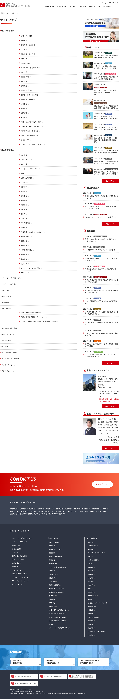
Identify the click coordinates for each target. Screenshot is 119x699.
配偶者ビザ (52, 624)
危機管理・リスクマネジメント (97, 603)
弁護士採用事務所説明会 (17, 661)
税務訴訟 (91, 574)
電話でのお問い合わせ (9, 352)
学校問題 (52, 581)
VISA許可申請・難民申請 (57, 617)
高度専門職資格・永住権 (57, 621)
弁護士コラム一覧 (18, 559)
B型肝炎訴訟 (53, 564)
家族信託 (52, 603)
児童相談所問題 (54, 585)
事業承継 (91, 621)
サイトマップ (16, 570)
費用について (16, 545)
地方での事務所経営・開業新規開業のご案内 (89, 661)
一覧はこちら (109, 181)
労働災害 (52, 560)
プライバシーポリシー (9, 365)
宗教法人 (91, 635)
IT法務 (90, 564)
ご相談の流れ (92, 6)
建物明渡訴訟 (92, 596)
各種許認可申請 (93, 617)
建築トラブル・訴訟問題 (57, 589)
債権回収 (91, 599)
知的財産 (91, 585)
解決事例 (15, 567)
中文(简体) (111, 3)
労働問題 (52, 546)
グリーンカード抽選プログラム (59, 628)
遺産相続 (52, 571)
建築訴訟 (91, 592)
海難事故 (52, 599)
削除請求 (52, 578)
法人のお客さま (61, 6)
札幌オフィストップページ (19, 531)
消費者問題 (52, 574)
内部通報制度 (92, 606)
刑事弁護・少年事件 (55, 549)
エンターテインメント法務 (96, 631)
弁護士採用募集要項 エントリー (54, 661)
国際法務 (91, 614)
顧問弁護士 (91, 542)
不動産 (90, 589)
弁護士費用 (82, 6)
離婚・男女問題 (54, 542)
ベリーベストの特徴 (104, 6)
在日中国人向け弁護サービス (58, 610)
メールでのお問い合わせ (10, 358)
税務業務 (52, 606)
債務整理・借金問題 (55, 556)
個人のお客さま (49, 6)
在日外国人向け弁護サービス (58, 614)
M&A (89, 556)
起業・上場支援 (93, 560)
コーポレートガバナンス (95, 553)
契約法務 (91, 549)
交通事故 (52, 553)
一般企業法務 (92, 546)
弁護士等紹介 (72, 6)
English (105, 3)
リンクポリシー (6, 371)
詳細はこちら (109, 406)
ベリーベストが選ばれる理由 (22, 538)
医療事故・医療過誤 (55, 592)
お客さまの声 (16, 563)
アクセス (116, 6)
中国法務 (91, 610)
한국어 (117, 3)
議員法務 (91, 628)
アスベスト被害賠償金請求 (57, 567)
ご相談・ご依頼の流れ (19, 542)
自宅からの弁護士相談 (9, 328)
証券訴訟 (52, 596)
